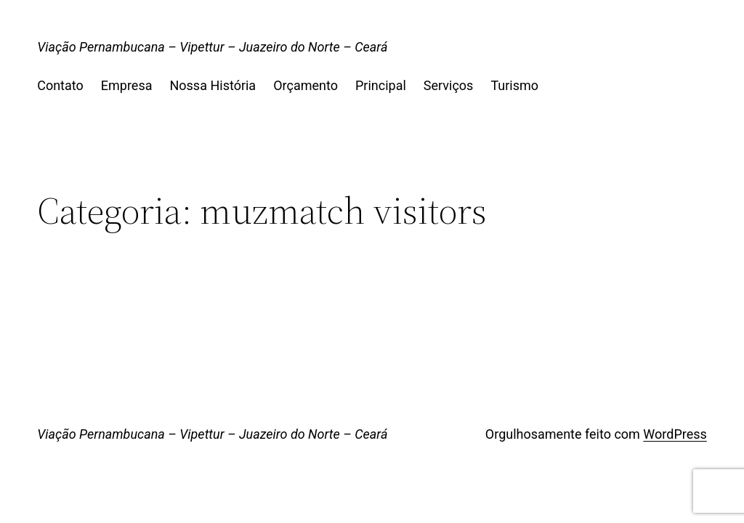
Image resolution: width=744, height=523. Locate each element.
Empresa (127, 85)
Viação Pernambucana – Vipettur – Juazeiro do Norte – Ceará (212, 46)
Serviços (449, 85)
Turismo (514, 85)
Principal (380, 85)
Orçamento (305, 85)
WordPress (674, 434)
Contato (60, 85)
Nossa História (212, 85)
